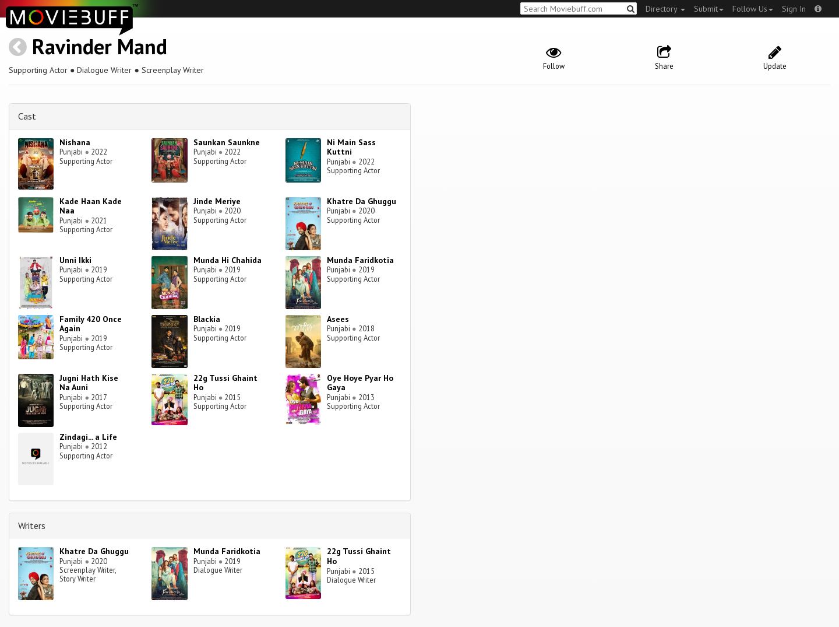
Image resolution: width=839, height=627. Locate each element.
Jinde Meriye (217, 201)
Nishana (74, 142)
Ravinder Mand (99, 46)
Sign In (794, 8)
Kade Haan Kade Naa (90, 206)
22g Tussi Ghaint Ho (225, 383)
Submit (709, 8)
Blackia (206, 319)
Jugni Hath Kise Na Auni (88, 383)
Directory (665, 8)
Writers (31, 525)
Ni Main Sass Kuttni (351, 147)
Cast (27, 116)
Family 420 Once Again (90, 324)
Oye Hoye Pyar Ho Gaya (360, 383)
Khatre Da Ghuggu (361, 201)
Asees (338, 319)
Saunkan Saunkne (226, 142)
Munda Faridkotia (360, 260)
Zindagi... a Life (88, 437)
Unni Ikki (75, 260)
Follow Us (752, 8)
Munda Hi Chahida (227, 260)
